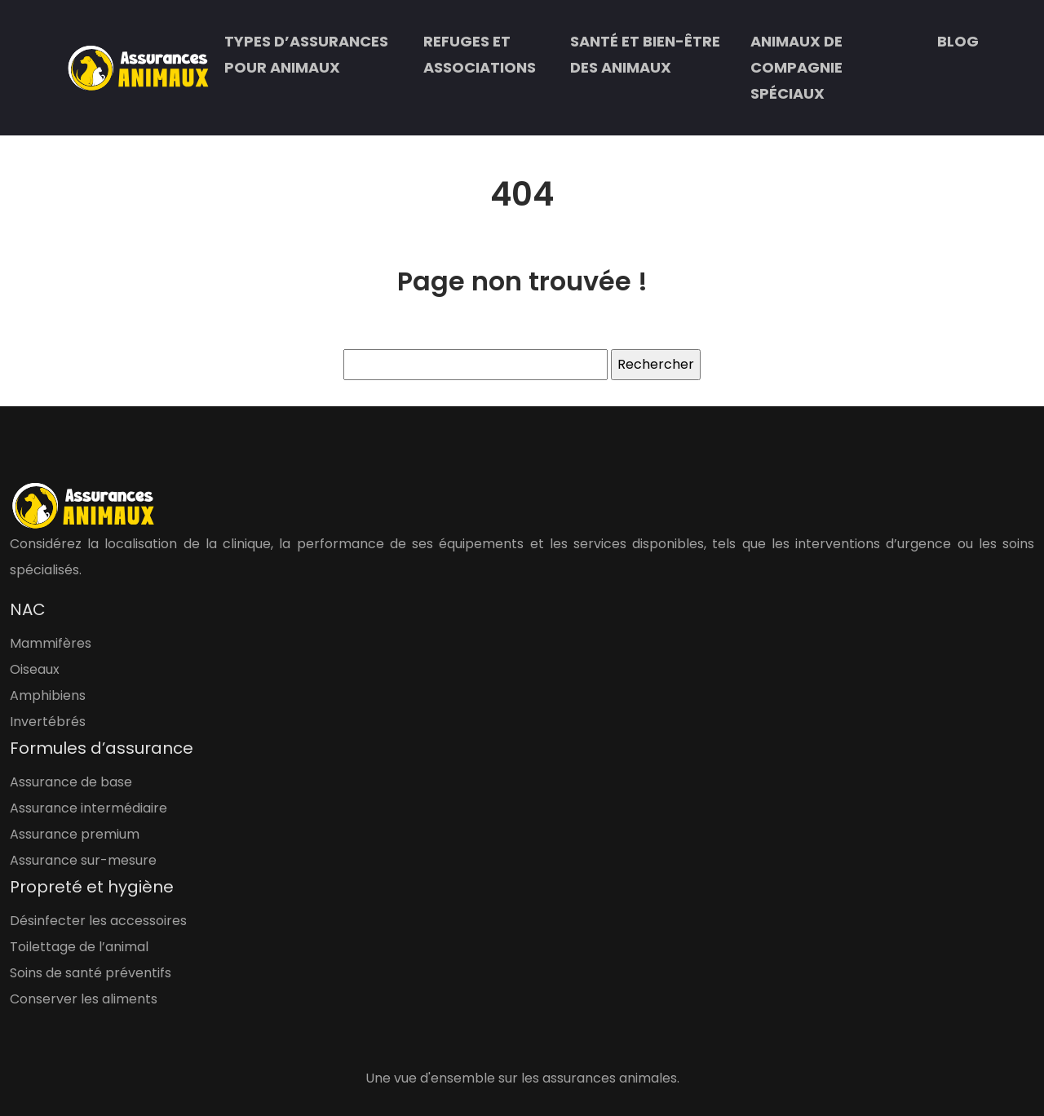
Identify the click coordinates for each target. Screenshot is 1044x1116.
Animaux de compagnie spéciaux (796, 67)
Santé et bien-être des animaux (645, 54)
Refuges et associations (479, 54)
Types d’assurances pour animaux (306, 54)
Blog (958, 41)
